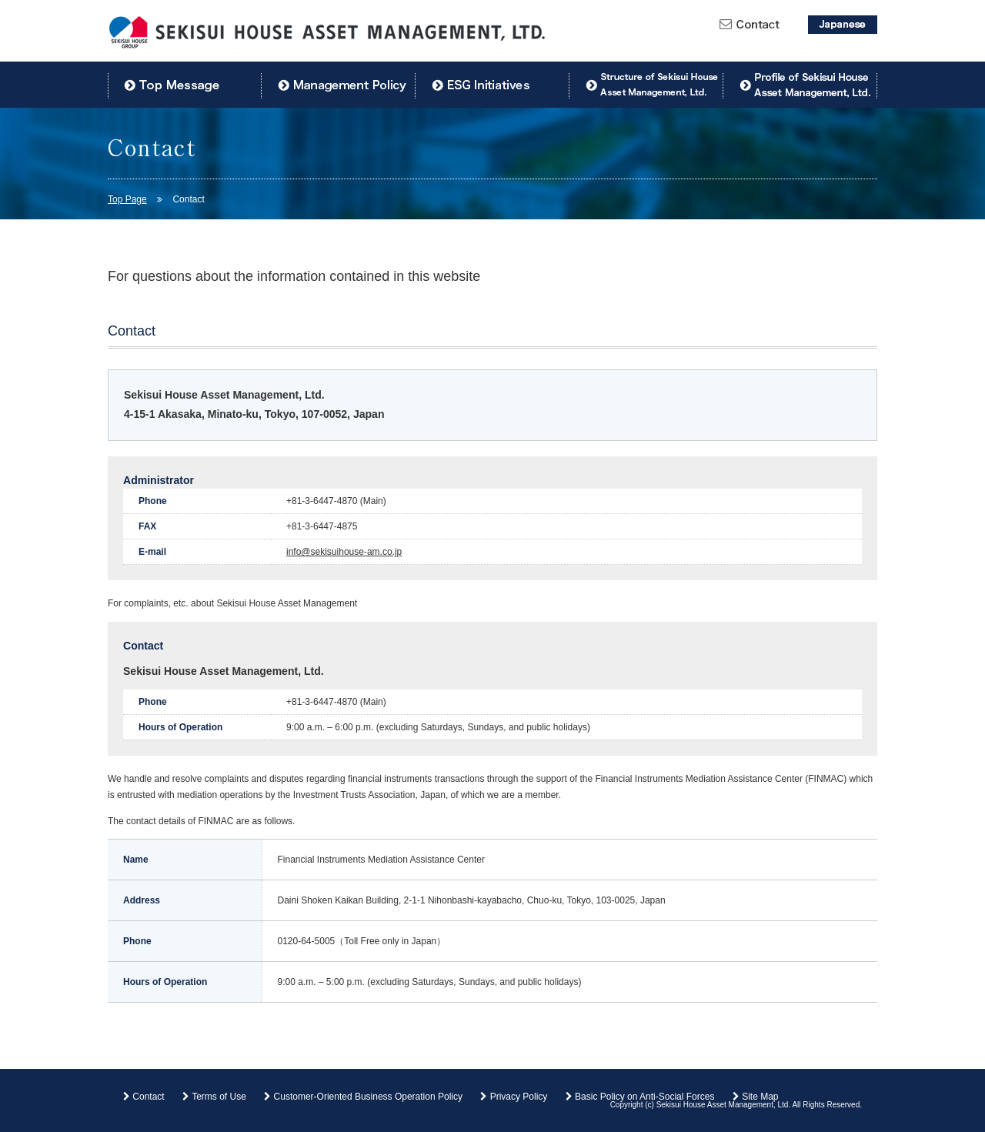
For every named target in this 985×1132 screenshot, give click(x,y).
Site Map (756, 1096)
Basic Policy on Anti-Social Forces (640, 1096)
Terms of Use (214, 1096)
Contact (144, 1096)
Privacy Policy (513, 1096)
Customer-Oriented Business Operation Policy (363, 1096)
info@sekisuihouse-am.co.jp (344, 551)
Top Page (127, 199)
